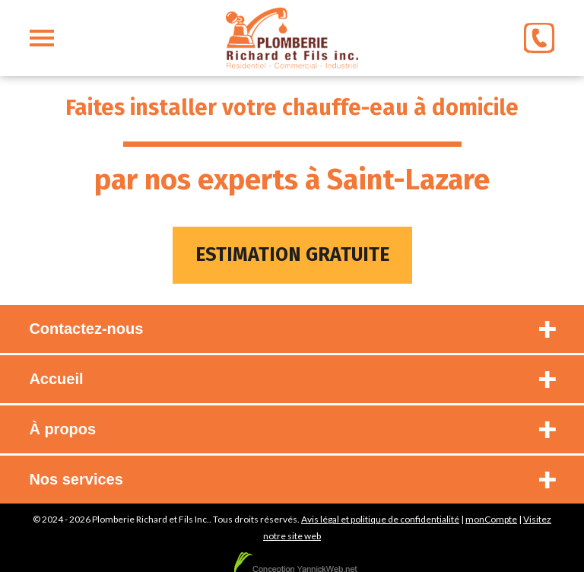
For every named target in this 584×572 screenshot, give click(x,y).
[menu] (42, 38)
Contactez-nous (86, 328)
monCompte (491, 519)
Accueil (56, 378)
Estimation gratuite (292, 254)
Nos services (75, 479)
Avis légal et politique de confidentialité (380, 519)
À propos (62, 429)
